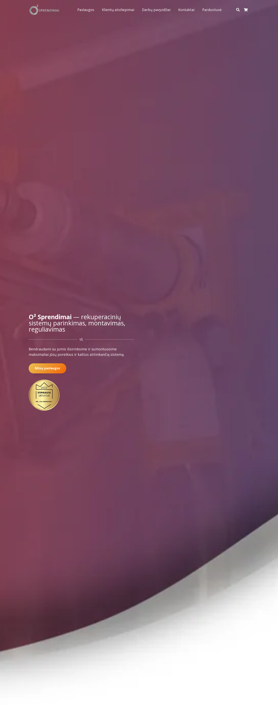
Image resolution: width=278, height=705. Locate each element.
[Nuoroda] (44, 9)
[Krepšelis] (246, 9)
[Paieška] (238, 10)
